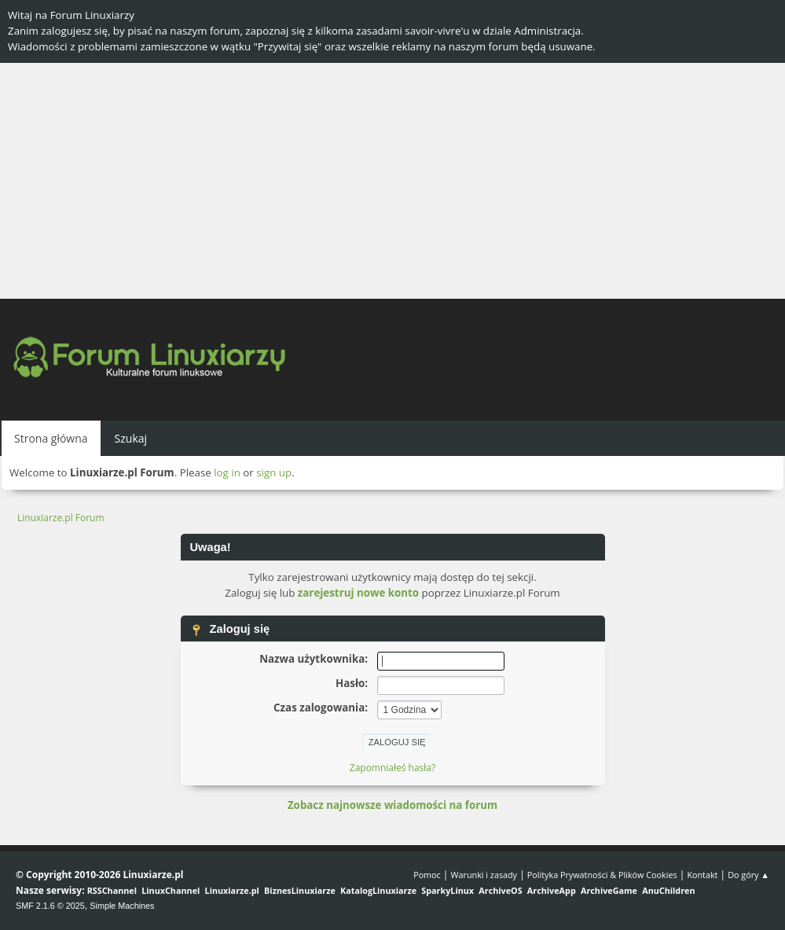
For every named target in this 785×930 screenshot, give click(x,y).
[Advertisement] (392, 181)
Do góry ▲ (748, 874)
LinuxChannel (170, 890)
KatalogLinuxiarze (378, 890)
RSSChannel (112, 890)
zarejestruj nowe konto (358, 593)
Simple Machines (122, 905)
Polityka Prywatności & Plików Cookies (602, 874)
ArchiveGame (609, 890)
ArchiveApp (551, 890)
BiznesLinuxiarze (300, 890)
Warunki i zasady (484, 874)
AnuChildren (668, 890)
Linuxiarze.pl (232, 890)
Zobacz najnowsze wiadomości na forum (392, 805)
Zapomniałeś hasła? (392, 767)
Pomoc (427, 874)
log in (227, 472)
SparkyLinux (447, 890)
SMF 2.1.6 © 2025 (50, 905)
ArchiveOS (500, 890)
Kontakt (702, 874)
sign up (274, 472)
